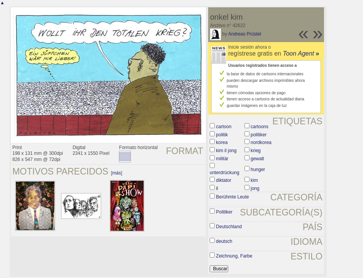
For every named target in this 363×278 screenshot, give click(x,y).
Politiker (224, 212)
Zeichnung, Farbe (234, 256)
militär (222, 158)
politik (222, 134)
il (217, 188)
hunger (258, 169)
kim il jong (226, 150)
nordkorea (261, 142)
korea (221, 142)
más (116, 173)
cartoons (259, 126)
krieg (256, 150)
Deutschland (229, 226)
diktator (223, 180)
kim (254, 180)
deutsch (224, 241)
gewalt (257, 158)
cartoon (223, 126)
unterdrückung (224, 172)
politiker (258, 134)
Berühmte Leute (232, 197)
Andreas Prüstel (244, 34)
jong (255, 188)
